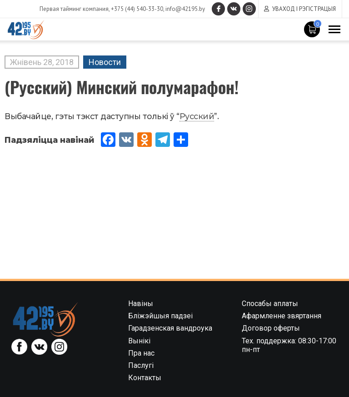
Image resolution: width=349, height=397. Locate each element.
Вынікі (139, 341)
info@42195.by (184, 9)
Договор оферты (271, 328)
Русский (196, 116)
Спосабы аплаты (270, 303)
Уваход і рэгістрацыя (304, 9)
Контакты (144, 377)
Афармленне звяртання (281, 316)
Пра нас (141, 353)
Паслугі (141, 365)
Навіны (140, 303)
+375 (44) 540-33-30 (136, 9)
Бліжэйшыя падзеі (160, 316)
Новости (105, 62)
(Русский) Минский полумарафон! (122, 87)
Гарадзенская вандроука (170, 328)
